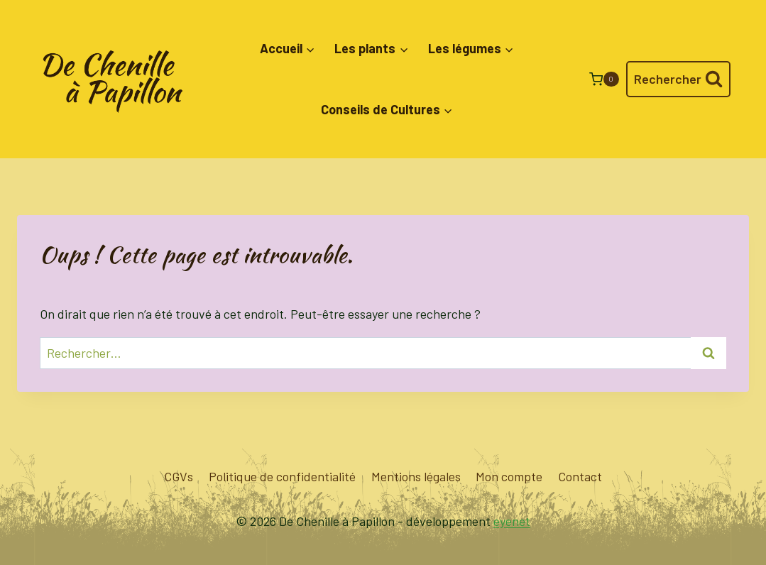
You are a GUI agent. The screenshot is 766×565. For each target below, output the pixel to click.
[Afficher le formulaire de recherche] (678, 79)
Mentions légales (416, 476)
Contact (580, 476)
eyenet (511, 521)
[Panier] (604, 79)
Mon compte (509, 476)
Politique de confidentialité (282, 476)
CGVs (178, 476)
